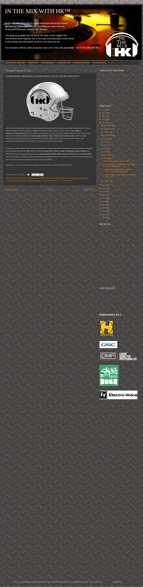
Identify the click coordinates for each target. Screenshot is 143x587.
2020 (104, 188)
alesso (30, 181)
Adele (25, 181)
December (108, 126)
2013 (104, 211)
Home (50, 189)
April (106, 152)
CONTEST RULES (81, 63)
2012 (104, 214)
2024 (104, 116)
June (106, 145)
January (107, 181)
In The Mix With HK (66, 181)
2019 (104, 192)
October (107, 132)
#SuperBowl (84, 178)
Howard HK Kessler (50, 181)
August (107, 139)
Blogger (125, 582)
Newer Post (12, 189)
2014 (104, 208)
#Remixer (64, 178)
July (106, 142)
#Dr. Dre (15, 178)
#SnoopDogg (74, 178)
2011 (104, 218)
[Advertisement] (109, 441)
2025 (104, 113)
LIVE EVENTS (99, 63)
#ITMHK (42, 178)
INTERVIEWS (48, 63)
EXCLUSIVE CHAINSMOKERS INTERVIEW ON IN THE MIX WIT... (120, 165)
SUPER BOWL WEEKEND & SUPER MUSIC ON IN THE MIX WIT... (118, 171)
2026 (104, 110)
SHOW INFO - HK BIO (15, 63)
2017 (104, 198)
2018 (104, 195)
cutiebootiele (107, 582)
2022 (104, 123)
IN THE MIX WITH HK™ (37, 11)
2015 (104, 205)
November (108, 129)
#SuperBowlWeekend (14, 181)
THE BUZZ (33, 63)
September (108, 135)
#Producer (50, 178)
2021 (104, 185)
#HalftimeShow (32, 178)
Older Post (88, 189)
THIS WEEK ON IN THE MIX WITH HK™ (119, 161)
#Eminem (22, 178)
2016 (104, 201)
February (107, 158)
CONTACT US (64, 63)
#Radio (57, 178)
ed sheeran (38, 181)
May (106, 148)
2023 (104, 119)
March (106, 155)
